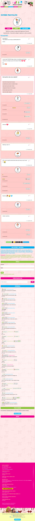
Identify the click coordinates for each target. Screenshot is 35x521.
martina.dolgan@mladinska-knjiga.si (10, 487)
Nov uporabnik (4, 274)
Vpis (2, 272)
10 (21, 242)
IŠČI (32, 281)
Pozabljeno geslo (10, 274)
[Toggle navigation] (1, 1)
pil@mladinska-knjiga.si (9, 469)
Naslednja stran (26, 242)
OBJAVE (8, 28)
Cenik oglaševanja (7, 488)
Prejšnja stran (8, 242)
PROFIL (16, 28)
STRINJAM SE (17, 519)
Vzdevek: (2, 264)
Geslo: (2, 267)
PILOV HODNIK (17, 413)
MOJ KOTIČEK (25, 28)
